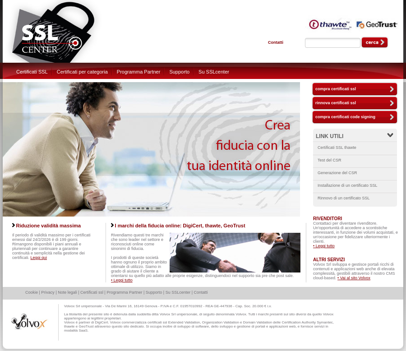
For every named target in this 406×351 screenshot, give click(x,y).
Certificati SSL (32, 71)
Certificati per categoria (82, 71)
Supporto (179, 71)
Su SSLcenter (213, 71)
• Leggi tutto (122, 280)
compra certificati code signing (345, 117)
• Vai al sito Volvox (353, 278)
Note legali (67, 292)
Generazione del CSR (337, 173)
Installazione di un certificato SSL (348, 185)
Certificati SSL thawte (337, 147)
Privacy (48, 292)
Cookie (31, 292)
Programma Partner (139, 71)
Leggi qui (39, 257)
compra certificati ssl (335, 89)
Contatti (275, 42)
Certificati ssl (91, 292)
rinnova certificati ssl (335, 103)
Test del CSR (329, 160)
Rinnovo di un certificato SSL (344, 198)
